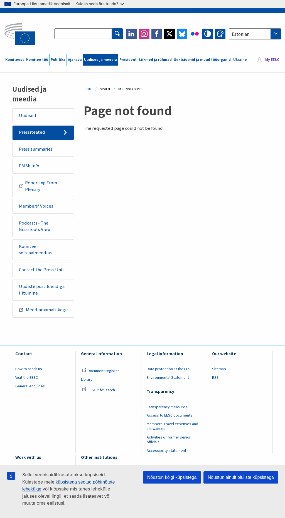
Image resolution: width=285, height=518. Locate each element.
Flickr (195, 34)
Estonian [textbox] (240, 34)
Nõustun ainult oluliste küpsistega (241, 477)
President (128, 60)
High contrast (207, 34)
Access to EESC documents (169, 415)
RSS (215, 377)
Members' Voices (36, 206)
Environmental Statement (168, 377)
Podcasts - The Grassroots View (35, 226)
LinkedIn (131, 34)
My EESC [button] (272, 60)
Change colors (220, 34)
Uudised (27, 115)
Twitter (169, 34)
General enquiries (30, 386)
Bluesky (182, 34)
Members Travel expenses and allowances (172, 426)
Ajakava (75, 60)
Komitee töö (37, 60)
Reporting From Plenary (38, 186)
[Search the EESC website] (83, 34)
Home (87, 89)
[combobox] (255, 33)
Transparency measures (167, 407)
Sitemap (219, 369)
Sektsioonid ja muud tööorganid (202, 60)
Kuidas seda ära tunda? (99, 3)
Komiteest (14, 60)
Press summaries (36, 149)
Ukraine (240, 60)
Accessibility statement (166, 451)
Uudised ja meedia (100, 60)
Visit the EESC (26, 377)
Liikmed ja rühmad (155, 60)
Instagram (144, 34)
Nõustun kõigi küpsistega (172, 477)
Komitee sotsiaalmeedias (35, 249)
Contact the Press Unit (41, 270)
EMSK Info (29, 166)
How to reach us (28, 369)
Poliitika (58, 60)
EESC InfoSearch (98, 390)
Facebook (156, 34)
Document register (100, 371)
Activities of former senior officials (169, 440)
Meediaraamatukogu (43, 309)
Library (86, 379)
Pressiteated (32, 132)
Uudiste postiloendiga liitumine (42, 290)
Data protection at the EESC (170, 369)
